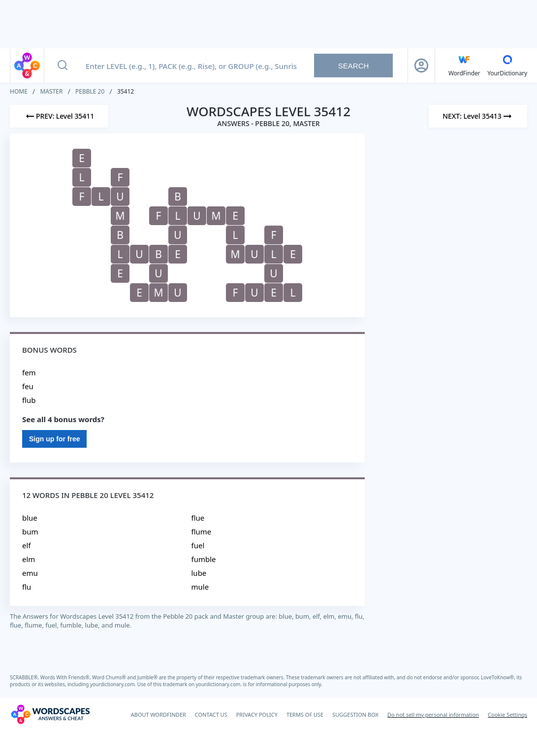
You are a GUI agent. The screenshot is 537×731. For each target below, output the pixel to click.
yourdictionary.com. (113, 684)
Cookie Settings (507, 714)
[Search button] (62, 65)
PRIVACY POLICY (257, 714)
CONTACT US (211, 714)
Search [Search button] (353, 66)
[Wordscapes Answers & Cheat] (50, 714)
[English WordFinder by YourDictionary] (464, 65)
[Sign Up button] (421, 65)
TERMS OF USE (304, 714)
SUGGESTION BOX (355, 714)
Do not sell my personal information (433, 714)
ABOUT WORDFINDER (158, 714)
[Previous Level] (59, 116)
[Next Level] (478, 116)
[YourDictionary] (507, 65)
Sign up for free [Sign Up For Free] (54, 439)
